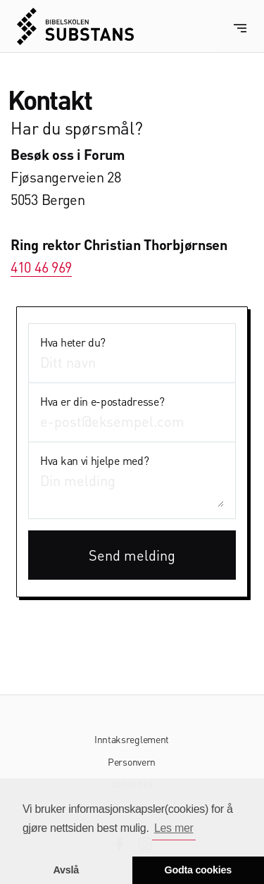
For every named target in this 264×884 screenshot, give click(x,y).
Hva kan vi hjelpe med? (94, 461)
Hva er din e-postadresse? (102, 401)
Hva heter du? (73, 342)
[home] (75, 26)
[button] (240, 26)
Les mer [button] (174, 828)
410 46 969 (41, 267)
